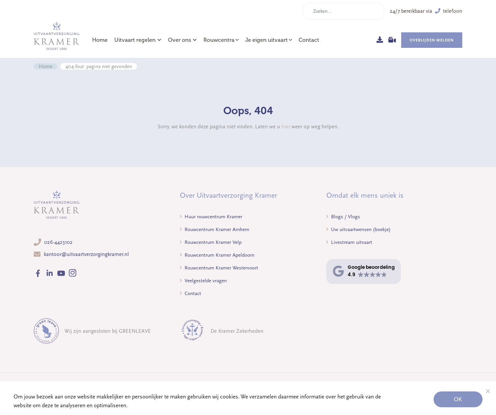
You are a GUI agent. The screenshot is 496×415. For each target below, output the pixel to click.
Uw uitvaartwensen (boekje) (358, 229)
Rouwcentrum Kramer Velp (211, 242)
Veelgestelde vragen (203, 281)
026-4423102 (58, 242)
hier (285, 127)
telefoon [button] (448, 11)
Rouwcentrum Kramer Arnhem (214, 229)
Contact (309, 40)
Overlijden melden (432, 40)
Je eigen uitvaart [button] (266, 40)
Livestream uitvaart (349, 242)
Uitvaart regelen (137, 40)
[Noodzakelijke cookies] (487, 391)
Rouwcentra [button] (219, 40)
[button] (363, 271)
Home (100, 40)
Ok (458, 399)
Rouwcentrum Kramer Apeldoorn (217, 255)
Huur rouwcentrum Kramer (211, 217)
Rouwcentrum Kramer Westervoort (219, 268)
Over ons (182, 40)
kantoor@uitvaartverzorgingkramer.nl (86, 254)
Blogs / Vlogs (343, 217)
